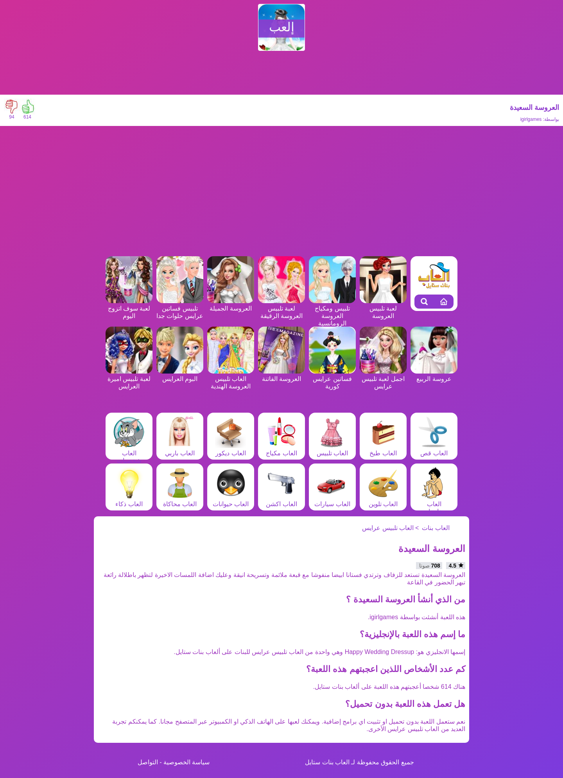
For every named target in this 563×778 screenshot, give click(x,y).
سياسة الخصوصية (186, 762)
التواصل (148, 762)
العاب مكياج (281, 449)
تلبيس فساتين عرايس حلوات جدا (179, 308)
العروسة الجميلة (230, 305)
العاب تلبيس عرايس (388, 528)
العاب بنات (435, 528)
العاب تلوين (383, 500)
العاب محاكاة (180, 500)
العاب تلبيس (332, 449)
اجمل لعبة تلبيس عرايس (383, 379)
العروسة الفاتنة (281, 375)
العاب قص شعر (434, 453)
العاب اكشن (281, 500)
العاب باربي (179, 449)
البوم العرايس (179, 375)
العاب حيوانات (231, 500)
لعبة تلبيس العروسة (383, 308)
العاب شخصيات (129, 453)
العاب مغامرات (434, 504)
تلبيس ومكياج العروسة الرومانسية (332, 312)
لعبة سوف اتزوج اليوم (129, 308)
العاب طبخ (383, 449)
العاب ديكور (230, 449)
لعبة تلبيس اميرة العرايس (129, 379)
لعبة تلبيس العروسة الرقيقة (281, 308)
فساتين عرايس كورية (332, 379)
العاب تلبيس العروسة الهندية (230, 379)
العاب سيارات (332, 500)
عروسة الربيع (434, 375)
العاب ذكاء (129, 500)
